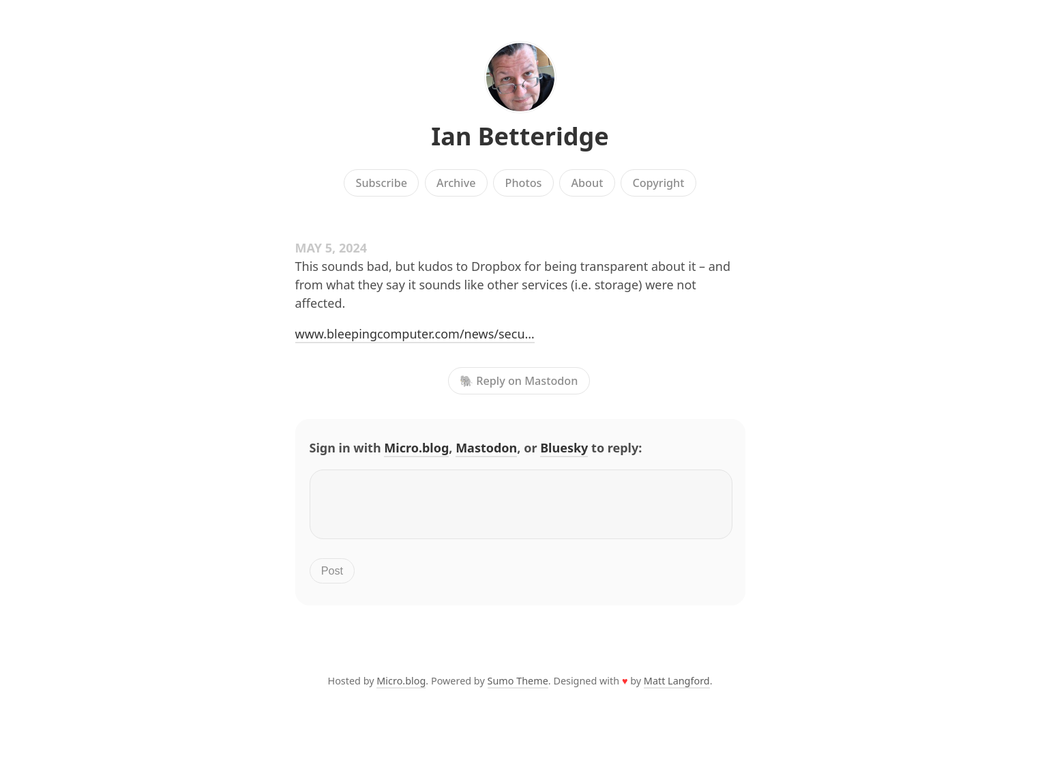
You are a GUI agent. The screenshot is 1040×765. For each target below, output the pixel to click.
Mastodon (486, 447)
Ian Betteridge (519, 136)
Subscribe (381, 182)
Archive (455, 182)
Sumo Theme (518, 688)
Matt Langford (677, 688)
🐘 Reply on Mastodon (519, 380)
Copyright (658, 182)
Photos (523, 182)
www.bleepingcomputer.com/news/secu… (415, 334)
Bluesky (564, 447)
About (587, 182)
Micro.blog (416, 447)
